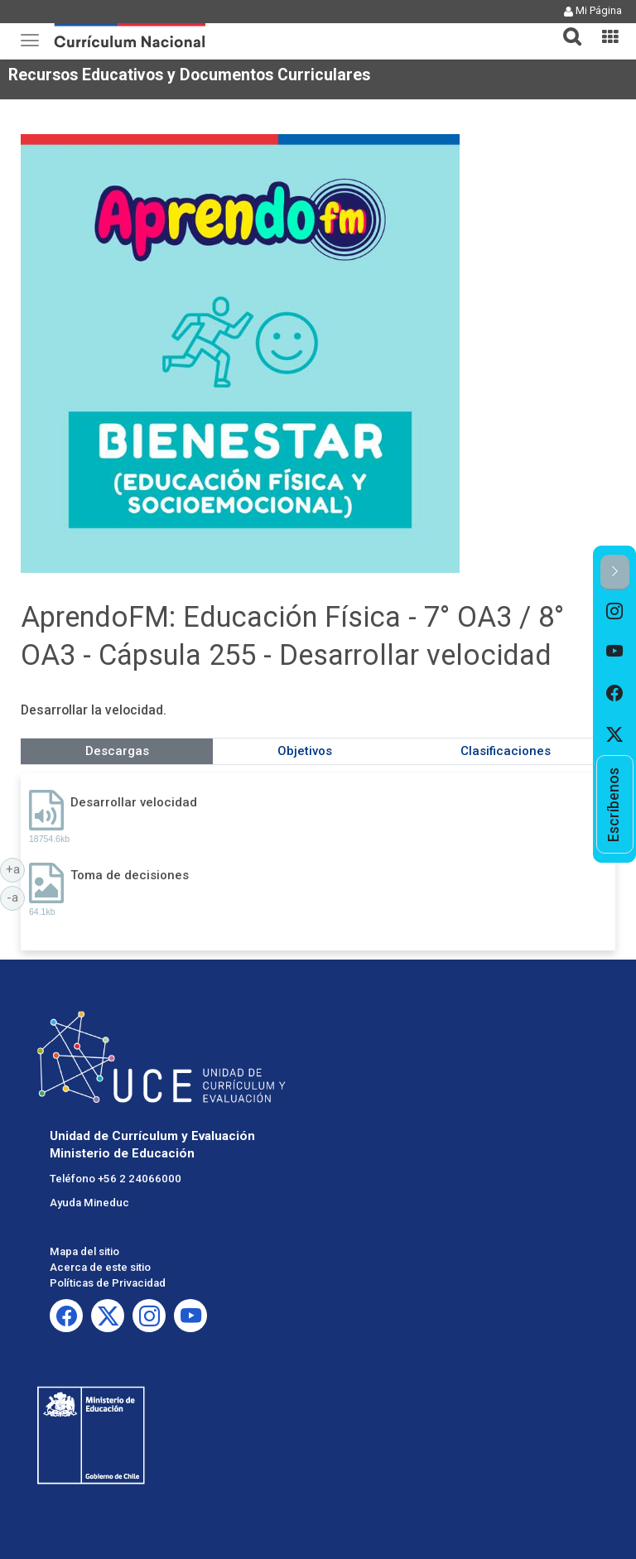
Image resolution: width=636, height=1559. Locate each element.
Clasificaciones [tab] (505, 750)
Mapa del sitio (84, 1251)
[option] (615, 611)
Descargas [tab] (117, 750)
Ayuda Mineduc (89, 1202)
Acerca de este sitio (100, 1267)
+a (16, 868)
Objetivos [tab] (304, 750)
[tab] (565, 27)
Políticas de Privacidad (108, 1283)
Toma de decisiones (129, 875)
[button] (565, 26)
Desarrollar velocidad (133, 802)
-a (16, 896)
